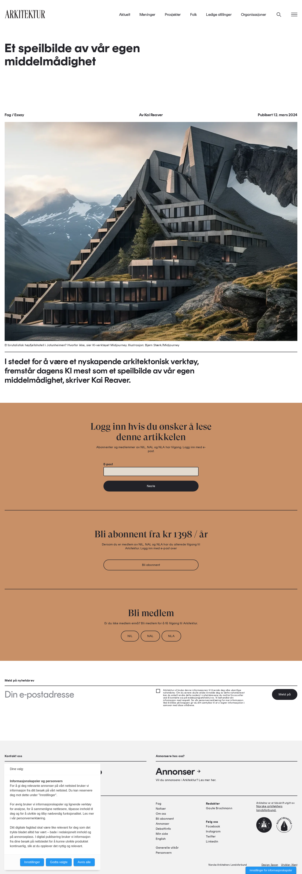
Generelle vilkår (167, 847)
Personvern (164, 852)
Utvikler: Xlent (289, 864)
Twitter (211, 836)
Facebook (213, 826)
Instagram (213, 831)
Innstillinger (32, 862)
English (161, 839)
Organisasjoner (253, 15)
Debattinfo (163, 829)
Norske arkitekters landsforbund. (269, 808)
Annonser (178, 771)
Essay (19, 116)
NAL (150, 637)
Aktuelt (124, 15)
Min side (162, 834)
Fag (8, 116)
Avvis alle (84, 862)
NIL (129, 637)
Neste (151, 487)
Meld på (285, 694)
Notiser (161, 808)
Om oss (161, 813)
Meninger (147, 15)
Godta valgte (59, 862)
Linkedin (212, 841)
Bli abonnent (151, 566)
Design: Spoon (270, 864)
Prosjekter (173, 15)
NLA (171, 637)
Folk (193, 15)
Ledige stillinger (218, 15)
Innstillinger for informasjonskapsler (271, 870)
